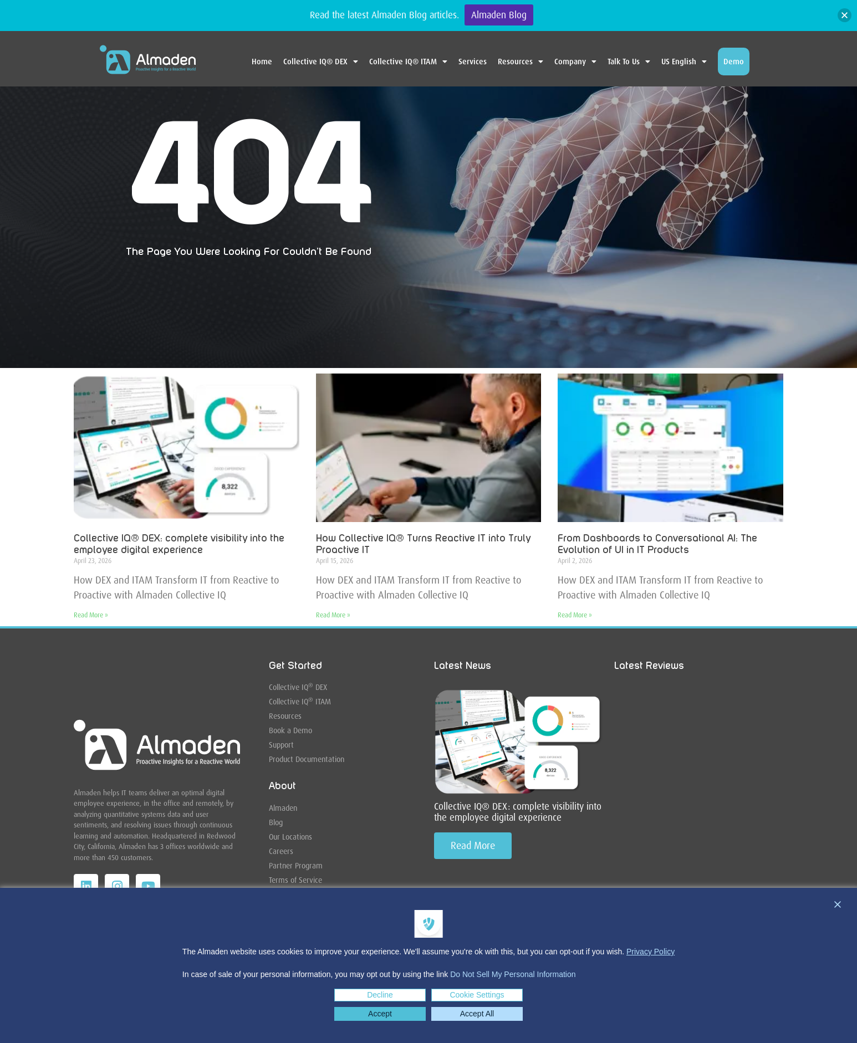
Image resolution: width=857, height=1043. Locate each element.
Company (575, 61)
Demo (733, 62)
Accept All (477, 1013)
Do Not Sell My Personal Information (512, 974)
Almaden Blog (499, 15)
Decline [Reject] (380, 994)
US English (684, 61)
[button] (844, 15)
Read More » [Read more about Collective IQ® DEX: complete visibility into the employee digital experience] (91, 615)
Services (472, 62)
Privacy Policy (650, 951)
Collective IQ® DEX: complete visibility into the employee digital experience (517, 812)
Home (262, 62)
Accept (380, 1013)
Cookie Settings (477, 994)
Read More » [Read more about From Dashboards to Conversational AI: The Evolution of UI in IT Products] (575, 615)
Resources (520, 61)
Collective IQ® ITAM (408, 61)
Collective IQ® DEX (320, 61)
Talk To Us (629, 61)
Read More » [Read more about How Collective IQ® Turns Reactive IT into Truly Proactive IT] (333, 615)
